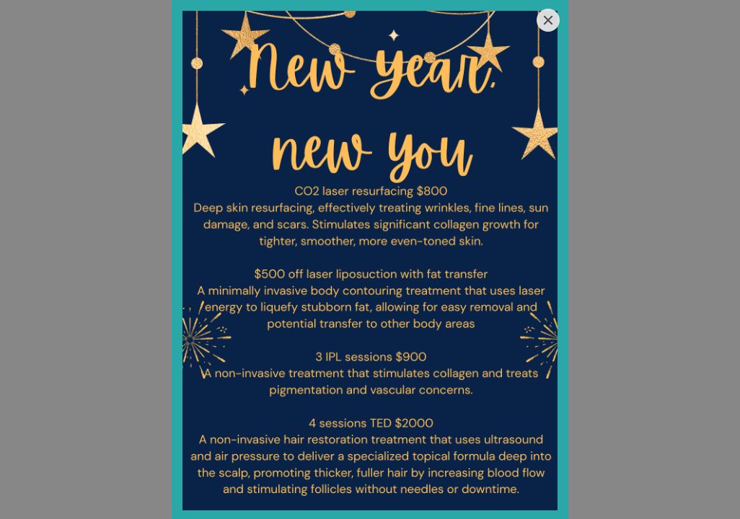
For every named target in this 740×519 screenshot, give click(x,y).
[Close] (548, 20)
